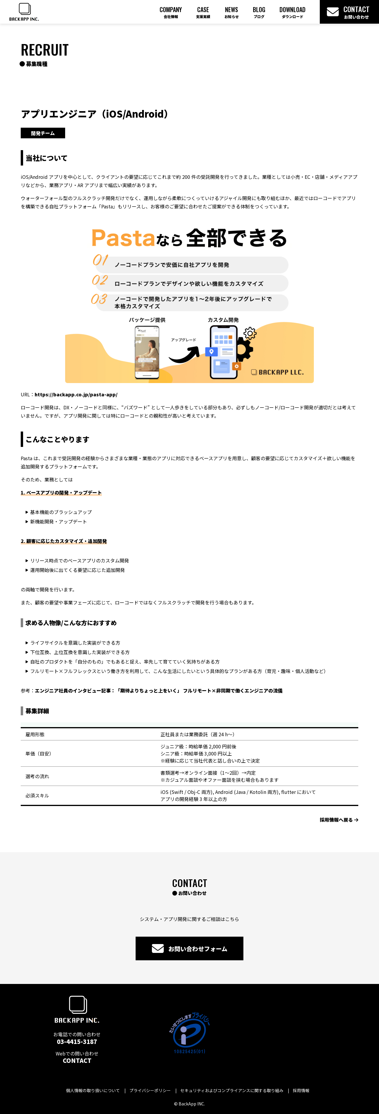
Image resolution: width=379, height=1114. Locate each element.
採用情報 (301, 1090)
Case (203, 12)
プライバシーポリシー (150, 1090)
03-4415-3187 (77, 1041)
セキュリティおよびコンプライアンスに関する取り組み (231, 1090)
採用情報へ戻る (339, 819)
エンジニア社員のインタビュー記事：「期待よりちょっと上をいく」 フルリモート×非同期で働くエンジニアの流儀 (158, 690)
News (231, 12)
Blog (259, 12)
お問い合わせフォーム (189, 948)
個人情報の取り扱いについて (93, 1090)
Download (293, 12)
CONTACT (77, 1060)
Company (171, 12)
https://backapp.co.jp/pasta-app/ (76, 394)
